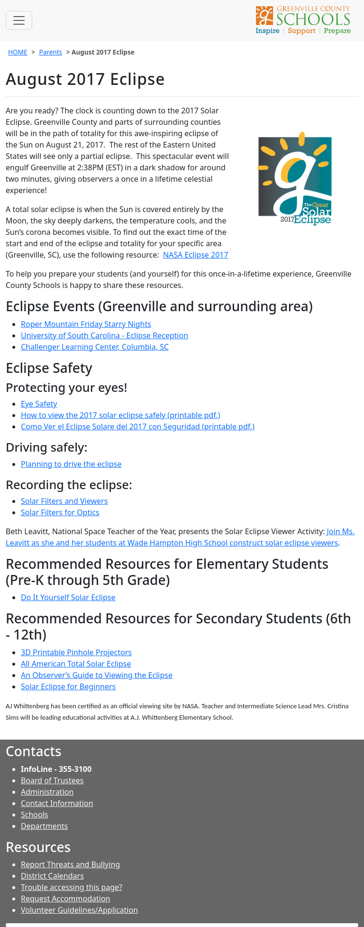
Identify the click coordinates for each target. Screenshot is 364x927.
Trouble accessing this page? (71, 887)
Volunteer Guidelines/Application (79, 910)
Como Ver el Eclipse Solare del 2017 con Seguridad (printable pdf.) (138, 426)
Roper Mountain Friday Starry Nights (86, 324)
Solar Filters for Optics (60, 512)
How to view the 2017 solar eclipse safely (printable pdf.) (120, 415)
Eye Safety (39, 404)
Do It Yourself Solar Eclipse (68, 597)
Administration (47, 792)
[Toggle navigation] (19, 20)
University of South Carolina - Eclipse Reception (104, 335)
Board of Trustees (52, 780)
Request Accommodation (65, 898)
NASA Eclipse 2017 (195, 255)
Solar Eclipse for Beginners (68, 686)
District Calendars (52, 876)
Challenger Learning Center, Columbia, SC (95, 347)
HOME (17, 51)
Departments (44, 826)
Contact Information (57, 803)
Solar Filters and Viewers (64, 501)
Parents (50, 51)
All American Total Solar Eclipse (76, 663)
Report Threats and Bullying (70, 864)
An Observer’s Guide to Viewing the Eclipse (97, 675)
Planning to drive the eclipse (71, 464)
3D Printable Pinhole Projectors (76, 652)
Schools (34, 814)
